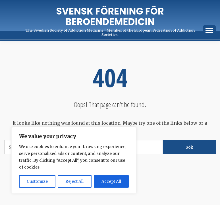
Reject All (74, 181)
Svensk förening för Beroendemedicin (110, 16)
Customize (37, 181)
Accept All (111, 181)
